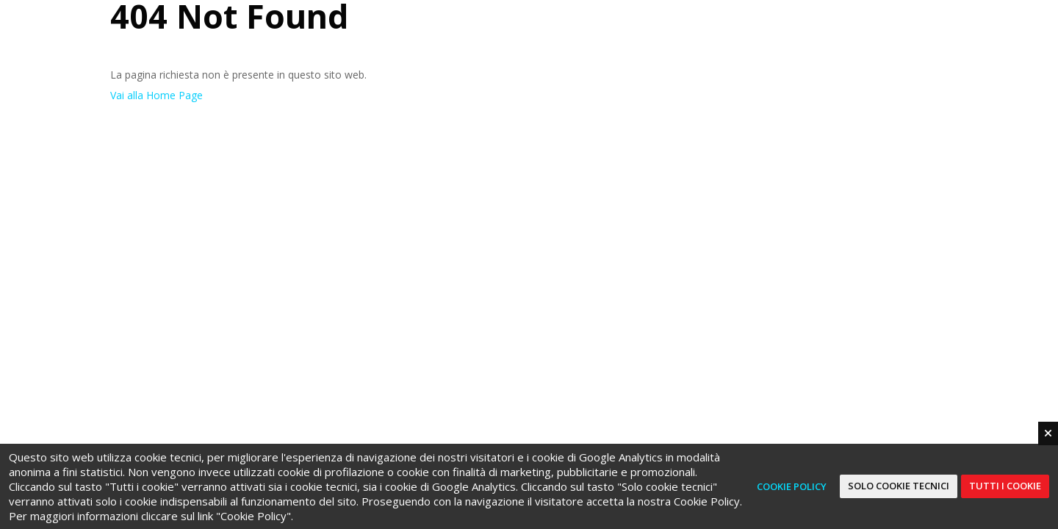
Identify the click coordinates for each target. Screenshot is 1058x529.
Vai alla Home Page (156, 95)
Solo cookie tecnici (898, 485)
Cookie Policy (792, 486)
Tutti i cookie (1005, 485)
